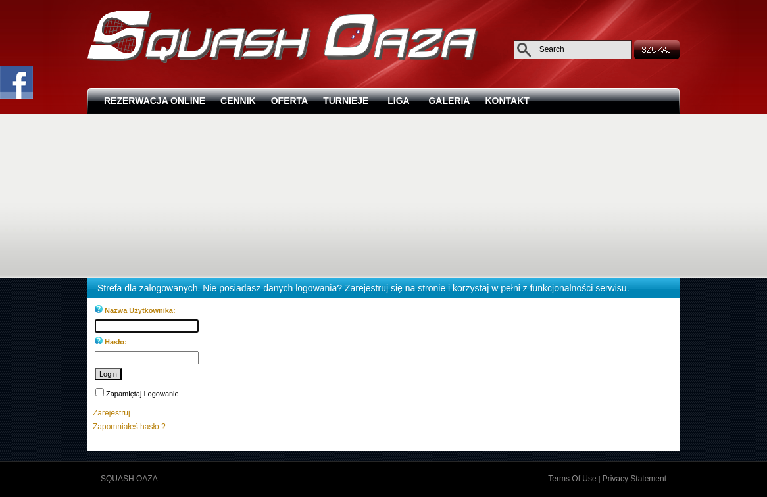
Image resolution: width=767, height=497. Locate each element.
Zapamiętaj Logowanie (142, 394)
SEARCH (658, 49)
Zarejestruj (111, 412)
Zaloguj (172, 478)
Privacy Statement (634, 478)
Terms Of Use (572, 478)
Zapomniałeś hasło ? (129, 426)
